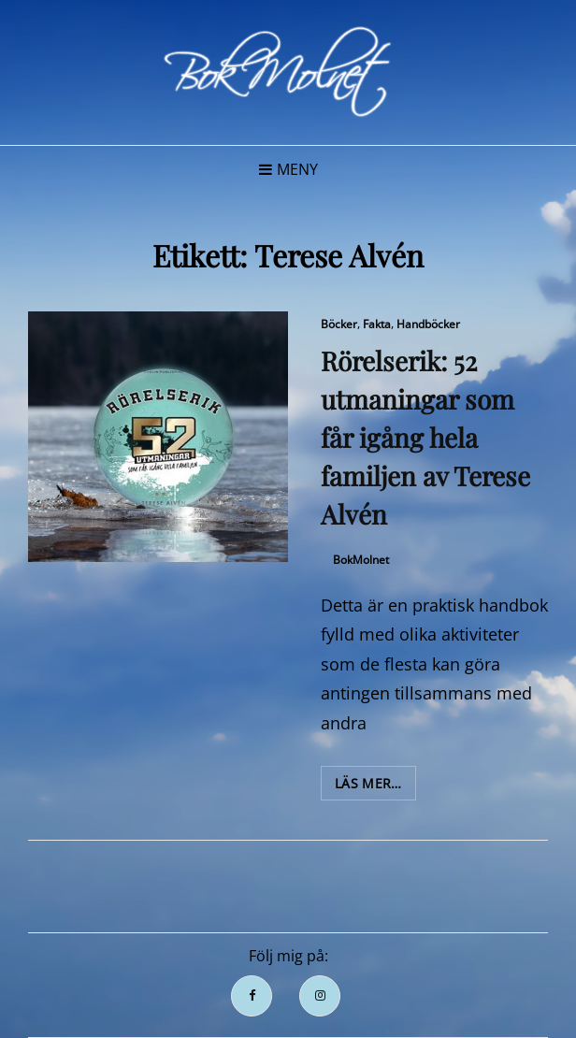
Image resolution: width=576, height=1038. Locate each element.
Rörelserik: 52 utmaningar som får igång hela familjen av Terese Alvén (425, 437)
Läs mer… (375, 786)
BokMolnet (361, 560)
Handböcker (428, 324)
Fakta (377, 324)
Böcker (339, 324)
